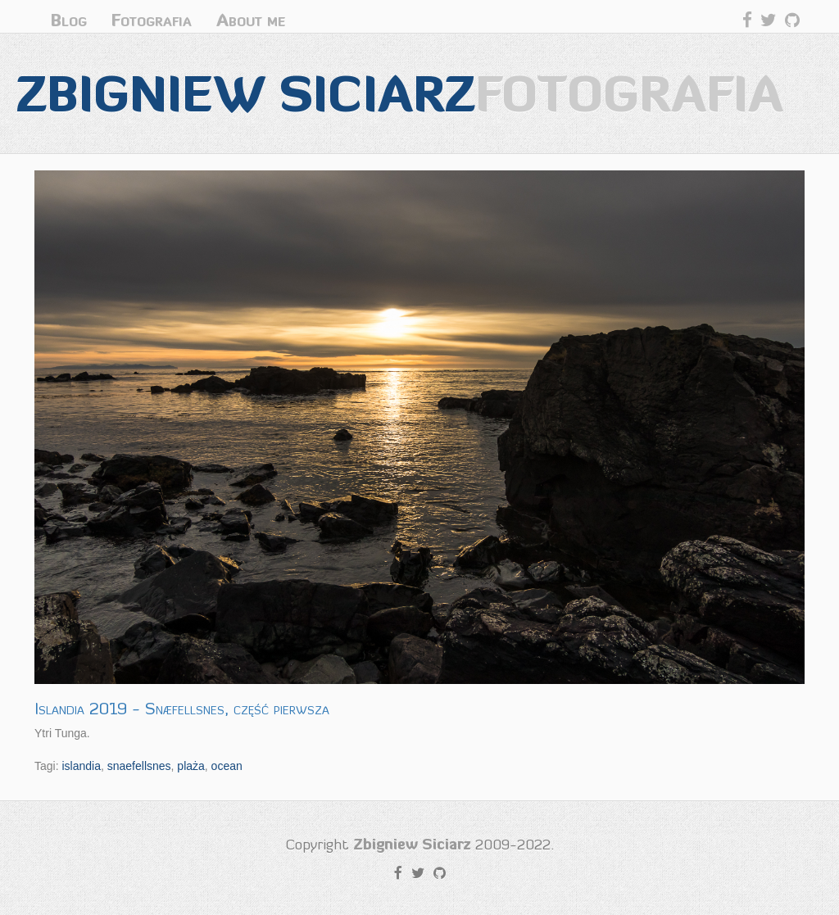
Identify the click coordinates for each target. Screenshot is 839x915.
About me (250, 20)
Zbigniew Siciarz (399, 93)
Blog (69, 20)
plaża (190, 765)
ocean (227, 765)
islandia (80, 765)
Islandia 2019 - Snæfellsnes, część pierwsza (181, 708)
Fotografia (151, 20)
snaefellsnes (139, 765)
